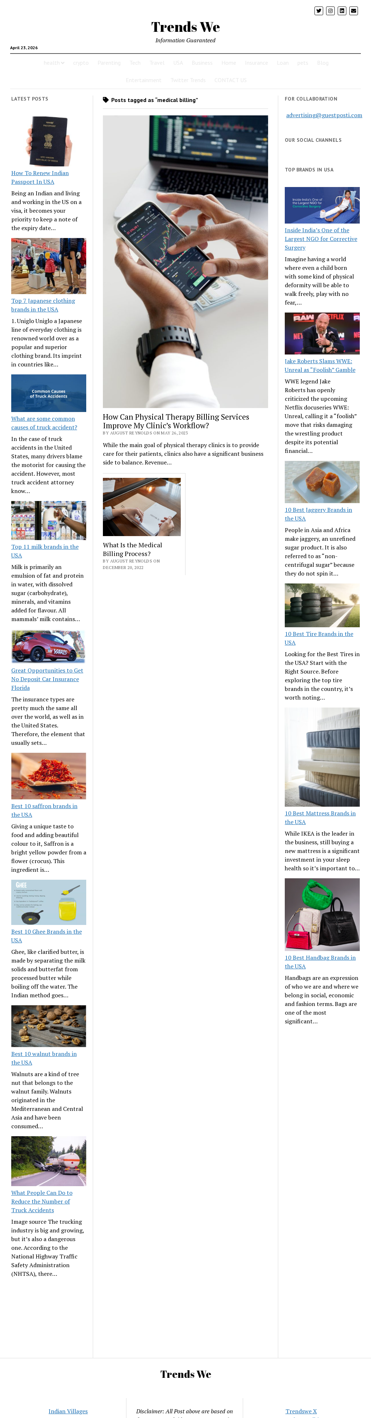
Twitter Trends (188, 80)
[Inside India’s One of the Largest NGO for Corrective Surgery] (322, 206)
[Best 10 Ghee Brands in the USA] (48, 903)
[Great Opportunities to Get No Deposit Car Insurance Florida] (48, 647)
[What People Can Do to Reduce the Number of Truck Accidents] (48, 1162)
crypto (81, 62)
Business (202, 62)
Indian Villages (68, 1411)
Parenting (109, 62)
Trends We (185, 26)
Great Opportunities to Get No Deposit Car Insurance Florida (47, 679)
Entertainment (144, 80)
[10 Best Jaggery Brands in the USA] (322, 483)
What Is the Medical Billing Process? (132, 549)
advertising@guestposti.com (324, 115)
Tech (135, 62)
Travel (156, 62)
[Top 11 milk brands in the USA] (48, 521)
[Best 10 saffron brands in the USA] (48, 777)
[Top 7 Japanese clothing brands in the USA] (48, 267)
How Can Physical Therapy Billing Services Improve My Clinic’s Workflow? (176, 421)
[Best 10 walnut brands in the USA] (48, 1027)
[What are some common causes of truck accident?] (48, 394)
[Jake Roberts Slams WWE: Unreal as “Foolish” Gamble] (322, 335)
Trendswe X (301, 1411)
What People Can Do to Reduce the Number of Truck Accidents (41, 1201)
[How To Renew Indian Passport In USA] (48, 142)
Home (228, 62)
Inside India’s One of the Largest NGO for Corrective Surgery (321, 238)
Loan (283, 62)
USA (178, 62)
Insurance (256, 62)
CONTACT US (230, 80)
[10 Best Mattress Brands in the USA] (322, 758)
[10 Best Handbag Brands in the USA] (322, 915)
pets (302, 62)
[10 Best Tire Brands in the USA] (322, 606)
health (52, 62)
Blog (323, 62)
